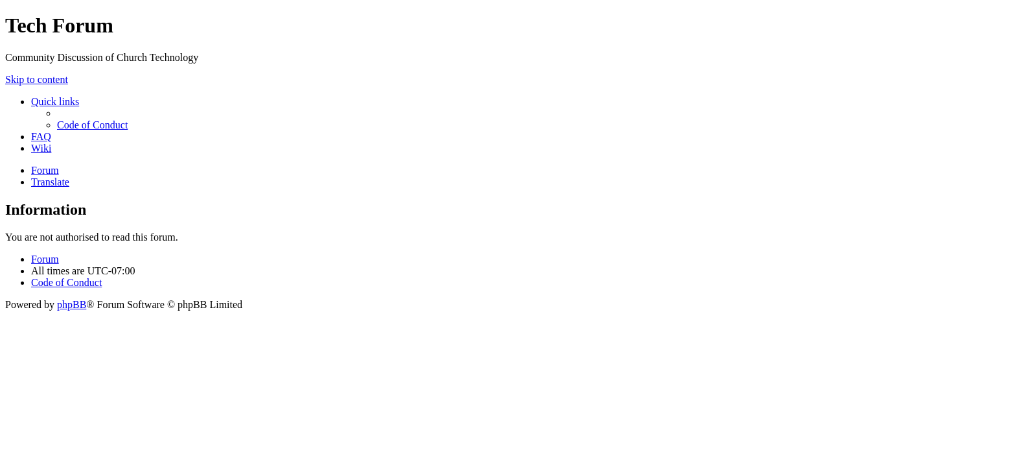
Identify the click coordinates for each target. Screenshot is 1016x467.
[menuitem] (92, 124)
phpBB (71, 304)
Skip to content (36, 79)
